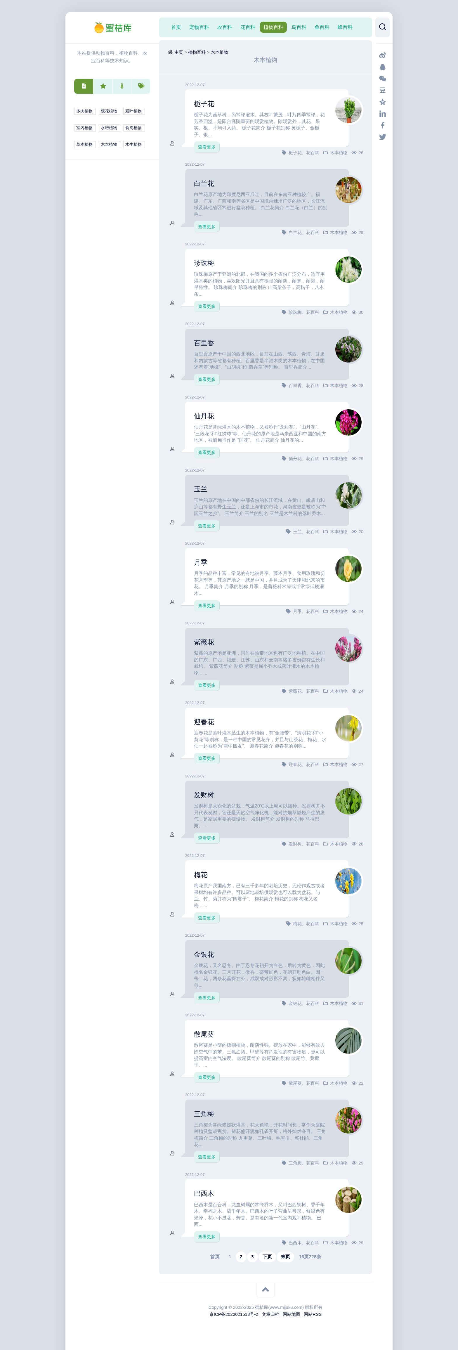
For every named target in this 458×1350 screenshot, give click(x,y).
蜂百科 (345, 27)
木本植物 (109, 144)
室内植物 (84, 127)
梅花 (201, 874)
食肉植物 (133, 127)
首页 (176, 27)
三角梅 (205, 1113)
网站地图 (291, 1314)
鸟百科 (299, 27)
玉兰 (201, 488)
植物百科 (273, 27)
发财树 (205, 794)
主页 (178, 52)
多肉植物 (84, 111)
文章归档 (270, 1314)
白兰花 (205, 183)
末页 (285, 1256)
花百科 (247, 27)
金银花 (205, 954)
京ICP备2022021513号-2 (233, 1314)
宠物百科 (199, 27)
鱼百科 (322, 27)
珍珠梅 (205, 263)
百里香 (205, 342)
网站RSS (313, 1314)
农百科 (224, 27)
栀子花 (205, 103)
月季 (201, 562)
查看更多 (207, 146)
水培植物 (109, 127)
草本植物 (84, 144)
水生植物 (133, 144)
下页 (267, 1256)
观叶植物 (133, 111)
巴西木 (205, 1193)
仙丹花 (205, 415)
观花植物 (109, 111)
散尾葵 (205, 1034)
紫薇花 (205, 641)
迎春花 (205, 721)
